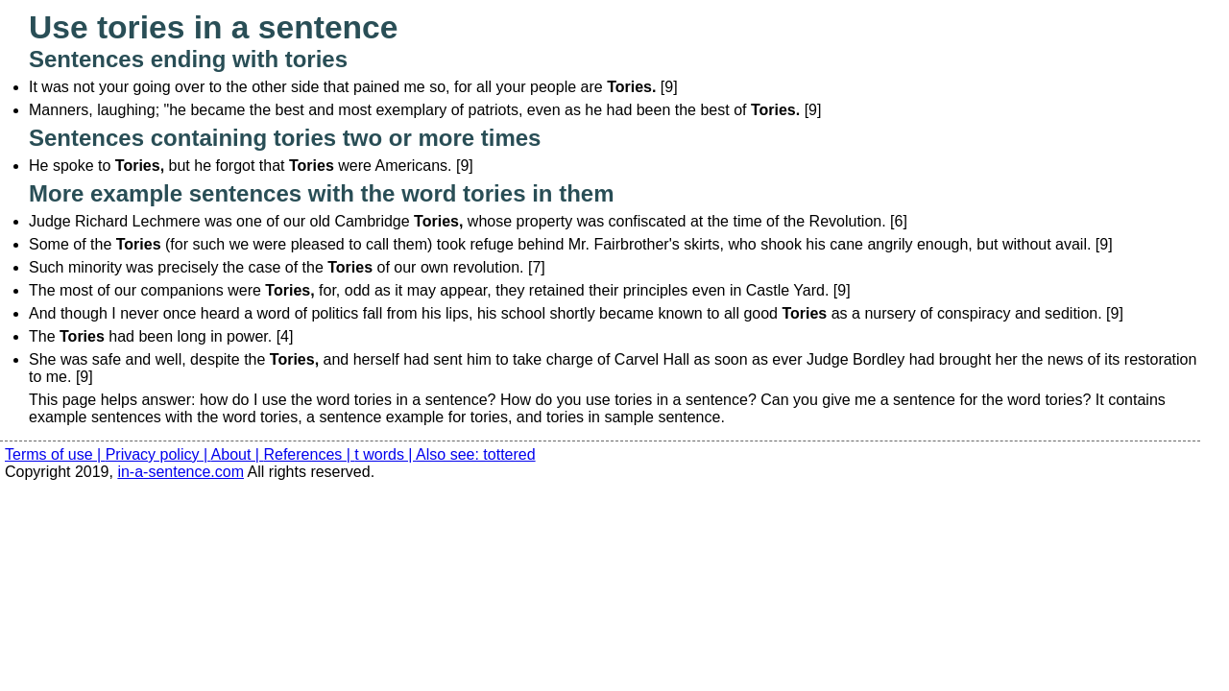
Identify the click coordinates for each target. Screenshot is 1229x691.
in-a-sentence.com (180, 472)
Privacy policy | (158, 454)
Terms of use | (55, 454)
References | (308, 454)
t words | (385, 454)
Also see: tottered (476, 454)
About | (237, 454)
